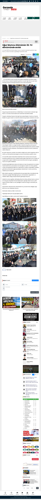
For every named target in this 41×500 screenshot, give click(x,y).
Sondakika (11, 493)
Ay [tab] (37, 374)
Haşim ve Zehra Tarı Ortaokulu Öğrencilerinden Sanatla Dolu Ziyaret (30, 390)
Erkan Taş (29, 353)
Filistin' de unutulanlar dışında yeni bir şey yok (32, 347)
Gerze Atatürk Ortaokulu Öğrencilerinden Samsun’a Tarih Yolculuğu (30, 393)
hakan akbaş (30, 361)
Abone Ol (27, 55)
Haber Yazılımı (28, 497)
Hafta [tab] (36, 374)
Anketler (33, 493)
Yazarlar (27, 493)
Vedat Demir (29, 337)
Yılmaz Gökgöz (30, 357)
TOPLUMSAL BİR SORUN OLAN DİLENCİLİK (31, 331)
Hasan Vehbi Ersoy (31, 349)
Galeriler (17, 493)
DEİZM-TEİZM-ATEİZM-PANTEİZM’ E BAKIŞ (32, 351)
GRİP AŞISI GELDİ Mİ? (30, 342)
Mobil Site (5, 493)
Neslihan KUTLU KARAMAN (32, 333)
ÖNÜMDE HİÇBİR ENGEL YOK (31, 326)
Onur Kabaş (29, 341)
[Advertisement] (20, 28)
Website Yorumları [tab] (35, 280)
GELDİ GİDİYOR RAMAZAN (31, 334)
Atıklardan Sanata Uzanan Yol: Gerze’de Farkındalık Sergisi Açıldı (30, 385)
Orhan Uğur (29, 329)
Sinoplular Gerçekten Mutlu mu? (32, 358)
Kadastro (28, 362)
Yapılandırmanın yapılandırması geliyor (32, 339)
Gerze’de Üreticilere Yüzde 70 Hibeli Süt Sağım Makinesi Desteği (30, 382)
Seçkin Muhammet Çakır (32, 345)
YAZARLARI (26, 322)
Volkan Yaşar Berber (31, 325)
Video (22, 493)
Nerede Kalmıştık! (30, 354)
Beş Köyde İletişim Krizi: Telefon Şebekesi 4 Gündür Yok (30, 378)
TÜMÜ (37, 322)
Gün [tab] (33, 374)
